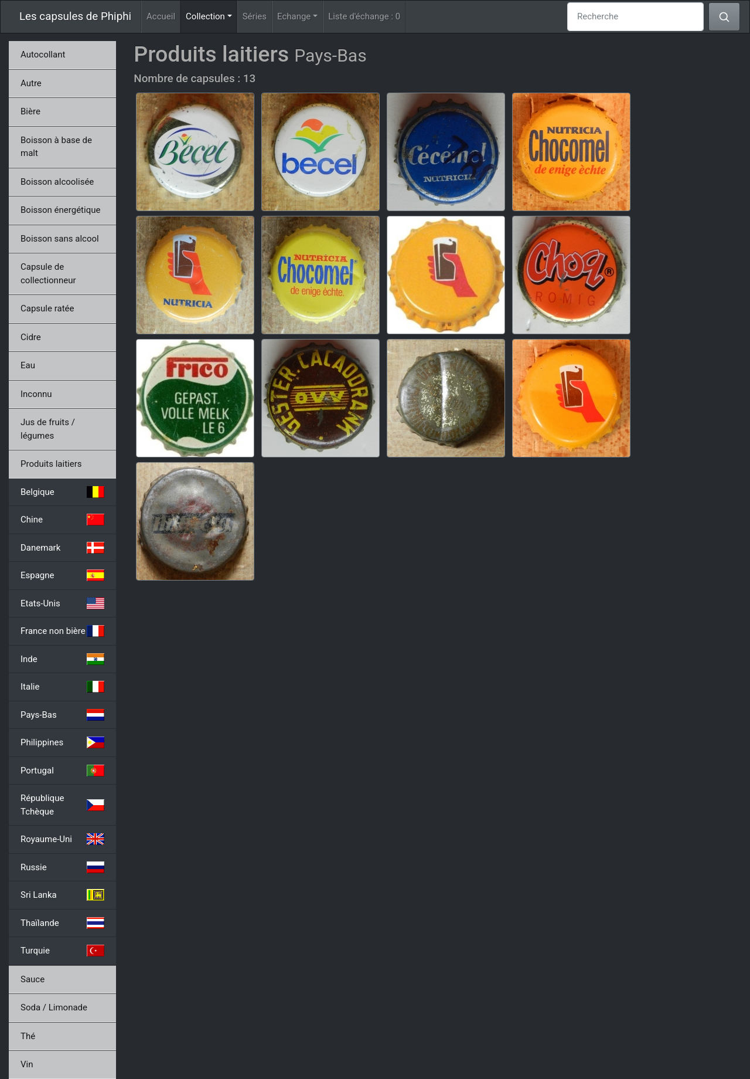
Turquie (62, 950)
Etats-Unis (62, 603)
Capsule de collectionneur (48, 274)
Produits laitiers (51, 464)
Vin (27, 1064)
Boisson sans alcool (60, 238)
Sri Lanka (62, 895)
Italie (62, 687)
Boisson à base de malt (56, 147)
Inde (62, 659)
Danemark (62, 548)
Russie (62, 867)
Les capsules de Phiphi (75, 16)
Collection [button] (211, 15)
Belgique (62, 492)
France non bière (62, 631)
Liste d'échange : (364, 16)
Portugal (62, 770)
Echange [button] (294, 16)
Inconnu (36, 394)
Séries (255, 16)
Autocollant (43, 54)
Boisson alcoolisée (57, 182)
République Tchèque (62, 805)
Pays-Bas (62, 715)
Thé (28, 1036)
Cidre (31, 337)
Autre (31, 83)
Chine (62, 519)
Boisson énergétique (60, 210)
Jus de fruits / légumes (48, 429)
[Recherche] (635, 16)
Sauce (33, 979)
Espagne (62, 575)
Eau (28, 365)
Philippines (62, 742)
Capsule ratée (47, 308)
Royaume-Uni (62, 839)
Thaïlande (62, 923)
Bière (30, 111)
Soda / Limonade (54, 1007)
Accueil (160, 16)
